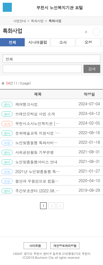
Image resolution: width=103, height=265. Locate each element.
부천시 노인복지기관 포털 (59, 7)
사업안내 (19, 20)
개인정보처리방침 (65, 246)
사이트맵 (35, 246)
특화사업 (37, 20)
